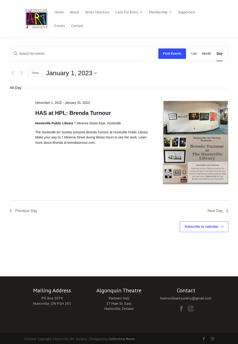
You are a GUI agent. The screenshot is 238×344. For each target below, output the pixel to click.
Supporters (186, 12)
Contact (77, 26)
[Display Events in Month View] (206, 53)
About (74, 12)
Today (35, 73)
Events (59, 26)
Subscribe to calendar (201, 226)
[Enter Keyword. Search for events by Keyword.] (84, 53)
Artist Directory (97, 12)
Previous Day (23, 211)
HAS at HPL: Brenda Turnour (73, 113)
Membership (158, 12)
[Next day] (21, 73)
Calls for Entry (126, 12)
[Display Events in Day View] (220, 53)
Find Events (172, 53)
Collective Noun (122, 338)
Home (59, 12)
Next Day (217, 211)
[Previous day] (12, 73)
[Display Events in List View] (194, 53)
